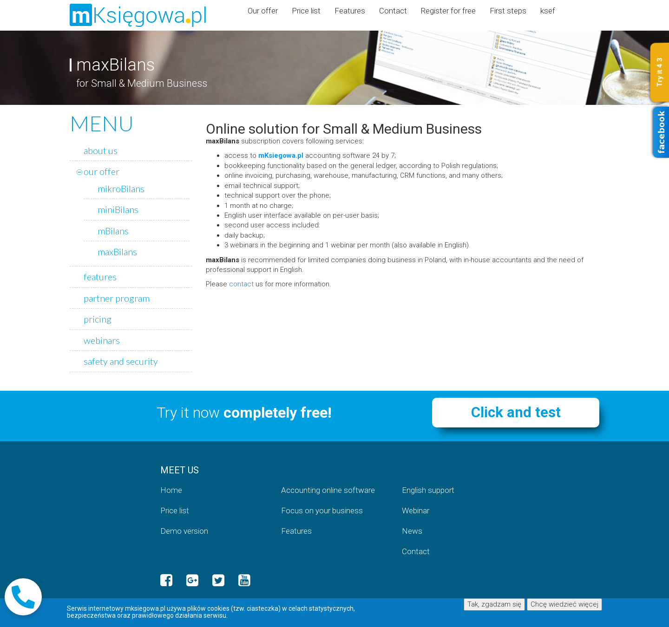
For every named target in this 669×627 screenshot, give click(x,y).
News (412, 531)
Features (349, 10)
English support (428, 490)
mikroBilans (121, 188)
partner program (117, 298)
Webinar (415, 510)
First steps (508, 10)
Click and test (516, 412)
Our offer (263, 10)
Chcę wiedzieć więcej (564, 604)
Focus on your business (322, 510)
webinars (102, 340)
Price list (306, 10)
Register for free (448, 10)
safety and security (121, 361)
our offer (101, 171)
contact (241, 284)
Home (171, 490)
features (100, 276)
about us (101, 150)
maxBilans (117, 251)
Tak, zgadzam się (494, 604)
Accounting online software (328, 490)
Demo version (184, 531)
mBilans (113, 230)
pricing (98, 318)
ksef (547, 10)
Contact (393, 10)
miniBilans (118, 209)
